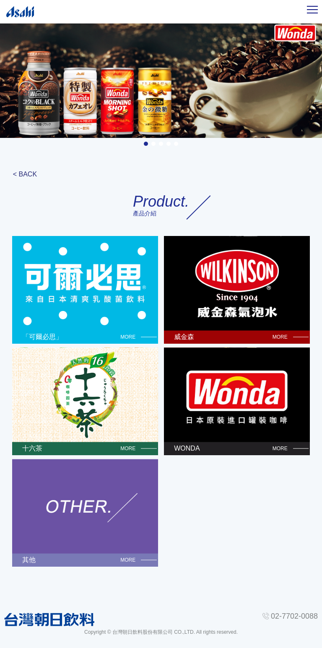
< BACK (25, 174)
